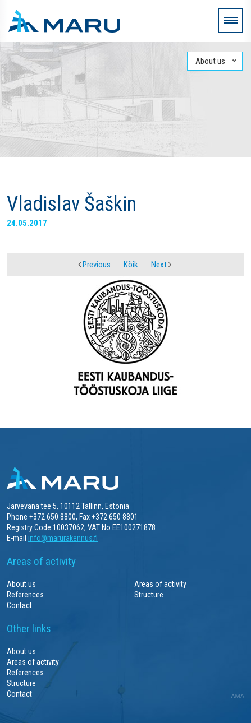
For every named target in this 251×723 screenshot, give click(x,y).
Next (161, 264)
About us (21, 584)
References (25, 594)
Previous (94, 264)
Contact (19, 605)
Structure (148, 594)
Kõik (131, 264)
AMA (237, 696)
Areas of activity (160, 584)
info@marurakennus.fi (63, 538)
